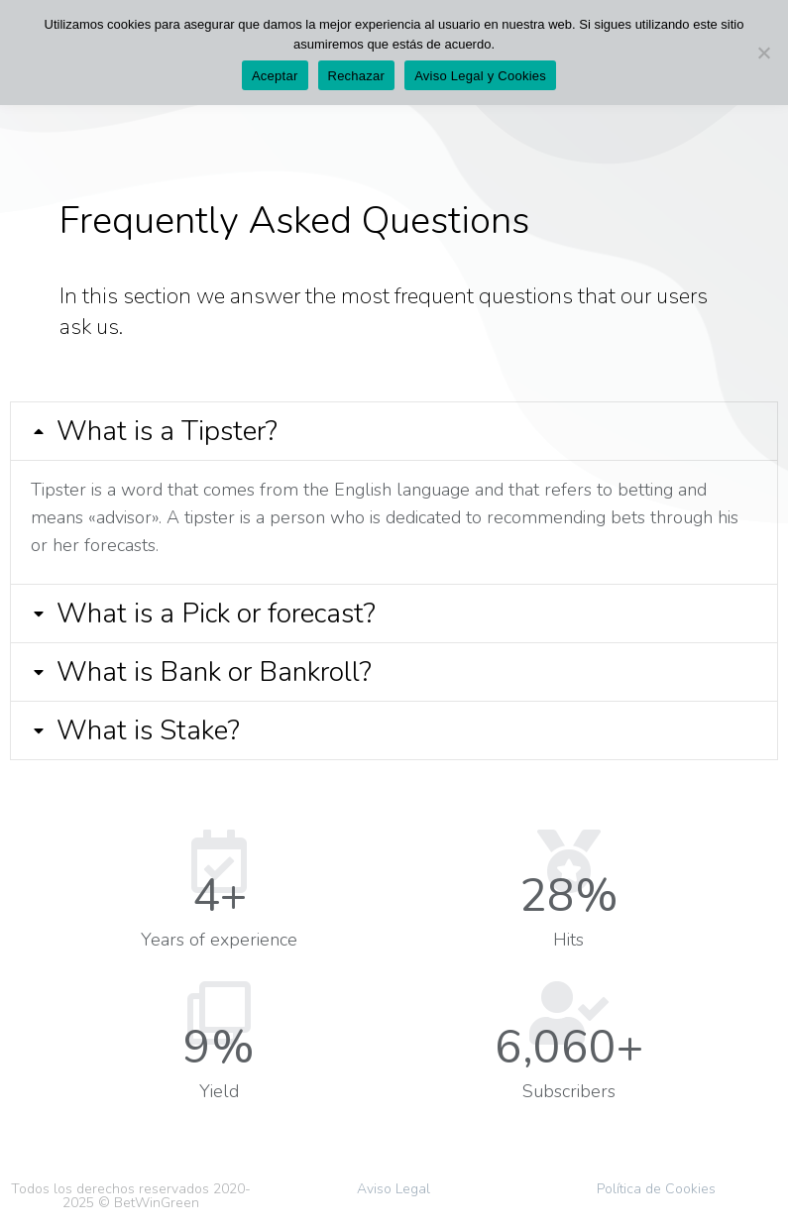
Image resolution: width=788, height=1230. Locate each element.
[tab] (394, 431)
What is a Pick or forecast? (216, 613)
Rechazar (357, 75)
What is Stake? (148, 730)
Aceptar (275, 75)
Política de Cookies (656, 1188)
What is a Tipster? (167, 431)
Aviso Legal (393, 1188)
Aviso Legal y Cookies (480, 75)
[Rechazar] (763, 52)
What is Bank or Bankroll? (214, 672)
